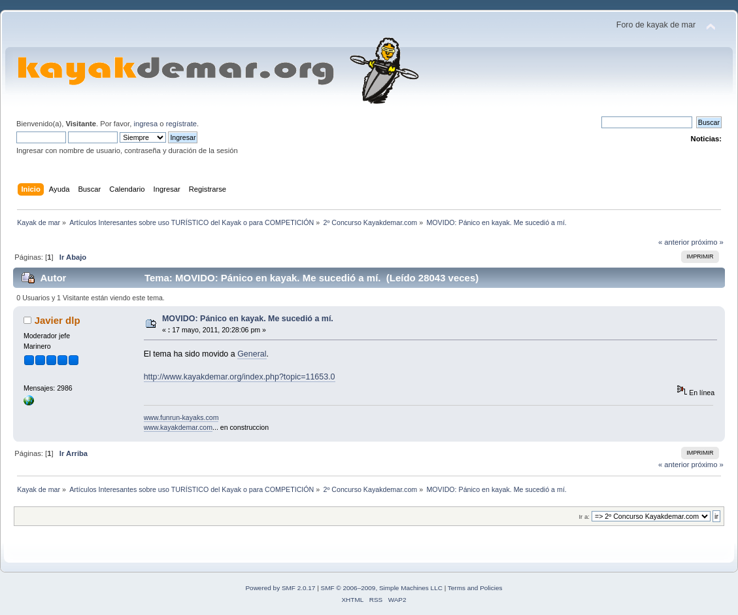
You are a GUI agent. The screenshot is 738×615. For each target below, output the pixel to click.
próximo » (708, 242)
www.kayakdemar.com (178, 427)
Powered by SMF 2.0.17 (280, 587)
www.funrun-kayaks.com (181, 417)
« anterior (673, 242)
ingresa (145, 124)
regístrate (181, 124)
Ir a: (584, 516)
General (251, 354)
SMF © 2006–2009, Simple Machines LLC (382, 587)
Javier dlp (57, 320)
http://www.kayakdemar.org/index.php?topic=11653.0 (239, 376)
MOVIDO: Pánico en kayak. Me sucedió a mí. (247, 318)
